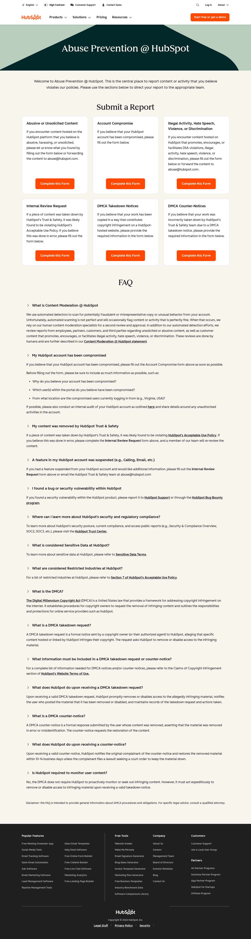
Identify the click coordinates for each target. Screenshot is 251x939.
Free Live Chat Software (78, 868)
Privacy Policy (124, 925)
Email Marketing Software (36, 875)
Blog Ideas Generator (126, 862)
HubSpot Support (157, 497)
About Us (158, 843)
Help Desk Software (76, 849)
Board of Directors (163, 862)
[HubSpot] (31, 17)
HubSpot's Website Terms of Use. (65, 673)
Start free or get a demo (210, 17)
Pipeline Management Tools (37, 887)
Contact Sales (112, 5)
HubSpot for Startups (203, 887)
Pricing (102, 17)
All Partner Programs (203, 868)
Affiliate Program (201, 893)
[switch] (54, 5)
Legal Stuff (101, 925)
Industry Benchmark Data (129, 887)
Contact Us (159, 881)
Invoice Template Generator (130, 868)
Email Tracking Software (35, 856)
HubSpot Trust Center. (91, 531)
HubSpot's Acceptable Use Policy (192, 435)
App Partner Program (203, 880)
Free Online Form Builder (79, 856)
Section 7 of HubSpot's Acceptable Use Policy (144, 577)
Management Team (163, 856)
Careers (157, 849)
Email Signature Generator (129, 856)
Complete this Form (57, 183)
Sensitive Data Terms (131, 554)
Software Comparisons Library (132, 894)
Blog (155, 875)
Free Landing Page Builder (79, 881)
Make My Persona (124, 849)
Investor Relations (163, 868)
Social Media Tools (32, 849)
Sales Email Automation (35, 862)
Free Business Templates (128, 881)
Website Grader (123, 843)
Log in (208, 5)
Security (145, 925)
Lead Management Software (37, 881)
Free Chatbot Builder (76, 862)
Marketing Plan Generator (129, 875)
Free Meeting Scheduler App (37, 843)
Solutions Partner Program (205, 874)
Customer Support (83, 5)
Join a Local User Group (204, 849)
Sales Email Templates (77, 843)
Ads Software (29, 868)
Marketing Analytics (76, 875)
